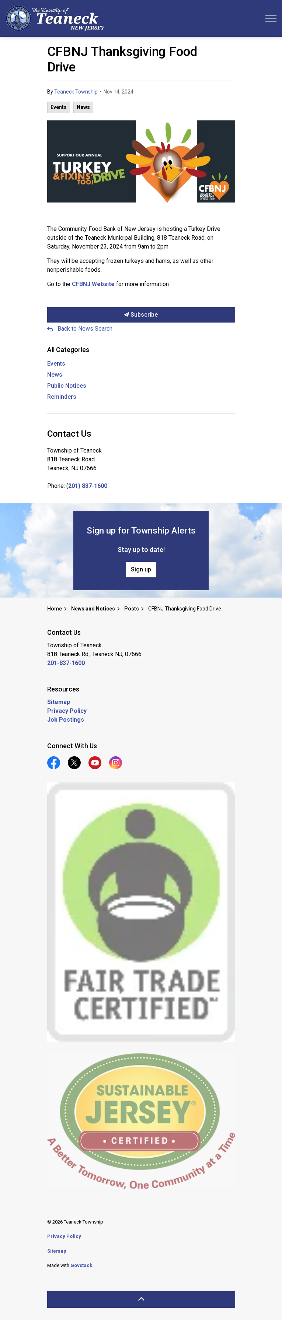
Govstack (81, 1265)
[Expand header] (271, 18)
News (83, 107)
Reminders (61, 396)
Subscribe (141, 314)
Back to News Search (85, 328)
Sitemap (58, 701)
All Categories (68, 349)
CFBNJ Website (93, 284)
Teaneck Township (76, 92)
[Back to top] (141, 1299)
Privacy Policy (67, 710)
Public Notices (66, 385)
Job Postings (65, 719)
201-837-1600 (66, 662)
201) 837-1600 (87, 485)
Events (59, 107)
